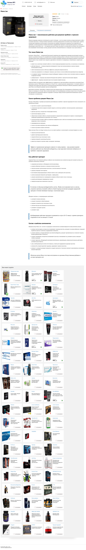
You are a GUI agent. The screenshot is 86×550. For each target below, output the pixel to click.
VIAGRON (34, 431)
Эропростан (34, 324)
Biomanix (34, 271)
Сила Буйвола (56, 431)
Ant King (34, 458)
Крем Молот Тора (15, 284)
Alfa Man (34, 298)
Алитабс (12, 391)
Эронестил (55, 364)
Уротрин (34, 284)
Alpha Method (56, 498)
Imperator (55, 444)
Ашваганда (55, 418)
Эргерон (34, 338)
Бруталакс (13, 431)
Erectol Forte (34, 471)
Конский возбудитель (16, 484)
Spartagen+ (55, 284)
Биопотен (55, 378)
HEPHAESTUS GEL (57, 471)
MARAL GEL (55, 351)
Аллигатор (34, 311)
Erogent (12, 525)
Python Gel (13, 378)
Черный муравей (57, 525)
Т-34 (54, 484)
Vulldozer (13, 498)
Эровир (33, 444)
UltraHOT (13, 511)
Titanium (55, 324)
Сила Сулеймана (35, 404)
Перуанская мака (15, 271)
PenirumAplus (35, 498)
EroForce (13, 444)
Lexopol (12, 351)
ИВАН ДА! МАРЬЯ (36, 511)
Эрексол (13, 418)
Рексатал (13, 324)
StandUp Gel (34, 418)
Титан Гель (55, 271)
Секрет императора (57, 458)
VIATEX (33, 525)
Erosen (33, 484)
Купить (38, 21)
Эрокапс (55, 311)
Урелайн (13, 298)
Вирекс (12, 364)
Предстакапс (56, 338)
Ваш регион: (77, 6)
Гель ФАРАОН (56, 391)
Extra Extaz (34, 364)
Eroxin (33, 391)
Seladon (12, 338)
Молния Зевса (35, 351)
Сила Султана (56, 404)
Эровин (12, 404)
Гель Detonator (14, 458)
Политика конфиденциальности (6, 547)
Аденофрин (55, 298)
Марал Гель (13, 471)
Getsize (33, 378)
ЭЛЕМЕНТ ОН (56, 511)
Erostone (13, 311)
